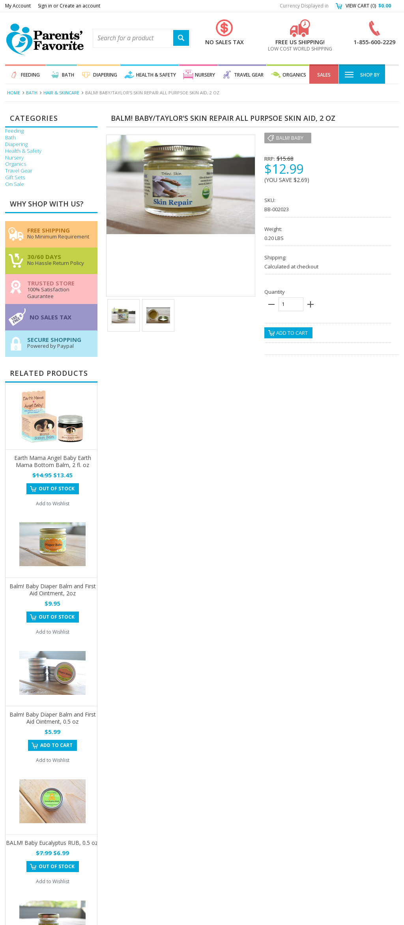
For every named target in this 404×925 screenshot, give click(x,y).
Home (13, 93)
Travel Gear (249, 74)
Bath (68, 74)
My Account (18, 5)
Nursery (205, 74)
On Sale (14, 184)
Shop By (362, 74)
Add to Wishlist (52, 503)
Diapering (105, 74)
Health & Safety (156, 74)
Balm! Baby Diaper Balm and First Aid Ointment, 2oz (52, 589)
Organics (294, 74)
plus (310, 304)
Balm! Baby (289, 138)
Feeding (30, 74)
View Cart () (368, 5)
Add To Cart (56, 745)
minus (271, 304)
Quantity (274, 291)
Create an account (80, 5)
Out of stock (57, 488)
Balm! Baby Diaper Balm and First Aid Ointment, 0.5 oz (52, 718)
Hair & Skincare (61, 93)
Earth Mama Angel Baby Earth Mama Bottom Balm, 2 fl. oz (52, 461)
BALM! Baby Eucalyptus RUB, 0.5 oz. (52, 842)
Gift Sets (15, 177)
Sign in (45, 5)
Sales (324, 74)
